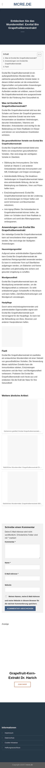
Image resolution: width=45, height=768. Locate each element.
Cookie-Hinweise (11, 743)
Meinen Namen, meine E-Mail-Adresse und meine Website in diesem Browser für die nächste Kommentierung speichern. (22, 600)
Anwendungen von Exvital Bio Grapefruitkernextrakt (16, 62)
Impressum (9, 733)
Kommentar (10, 542)
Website (8, 585)
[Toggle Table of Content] (38, 54)
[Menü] (3, 4)
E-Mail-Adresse (11, 574)
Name (8, 563)
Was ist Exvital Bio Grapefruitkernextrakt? (21, 58)
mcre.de (22, 4)
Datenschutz (9, 738)
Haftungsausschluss (12, 748)
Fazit (7, 67)
